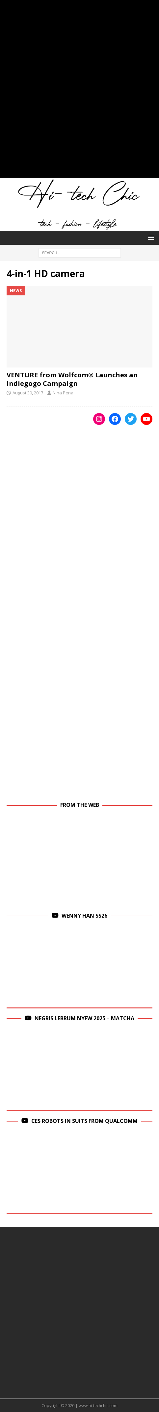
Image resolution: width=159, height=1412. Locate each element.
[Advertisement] (79, 92)
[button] (150, 237)
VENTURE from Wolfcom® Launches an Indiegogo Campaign (72, 379)
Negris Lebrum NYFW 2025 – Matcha (84, 1018)
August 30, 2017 (28, 393)
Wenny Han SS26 (84, 915)
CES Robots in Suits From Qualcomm (84, 1120)
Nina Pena (63, 393)
